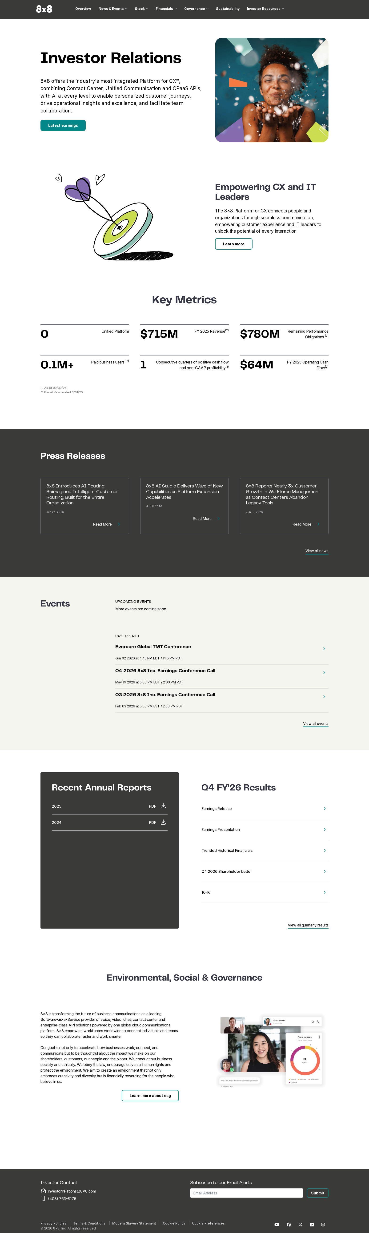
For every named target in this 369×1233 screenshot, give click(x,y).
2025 (56, 806)
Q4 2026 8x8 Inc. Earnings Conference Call (165, 671)
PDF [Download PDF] (158, 806)
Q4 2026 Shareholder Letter (226, 871)
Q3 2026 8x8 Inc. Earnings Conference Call (165, 695)
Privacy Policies (53, 1223)
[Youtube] (277, 1224)
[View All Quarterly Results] (308, 924)
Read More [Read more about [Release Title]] (108, 524)
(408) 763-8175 (62, 1198)
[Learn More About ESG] (150, 1095)
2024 (56, 822)
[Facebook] (289, 1224)
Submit (317, 1193)
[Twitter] (300, 1224)
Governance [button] (194, 9)
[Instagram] (323, 1224)
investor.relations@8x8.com (72, 1191)
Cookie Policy (174, 1223)
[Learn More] (234, 244)
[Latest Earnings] (63, 125)
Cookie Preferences (208, 1223)
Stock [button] (140, 9)
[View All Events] (316, 722)
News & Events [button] (111, 9)
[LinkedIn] (311, 1224)
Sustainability (228, 9)
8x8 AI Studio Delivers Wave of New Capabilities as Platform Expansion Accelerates (184, 492)
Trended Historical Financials (227, 850)
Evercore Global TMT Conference (153, 647)
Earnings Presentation (220, 829)
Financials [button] (164, 9)
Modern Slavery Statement (134, 1223)
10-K (205, 892)
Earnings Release (216, 808)
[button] (323, 648)
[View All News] (317, 550)
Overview (83, 9)
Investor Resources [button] (264, 9)
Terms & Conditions (89, 1223)
